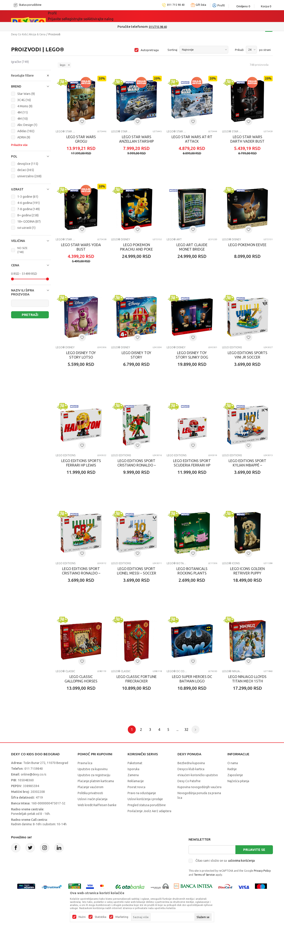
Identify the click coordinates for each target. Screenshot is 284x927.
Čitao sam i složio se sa (225, 860)
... (177, 730)
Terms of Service (204, 874)
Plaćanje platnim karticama (96, 781)
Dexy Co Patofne (189, 781)
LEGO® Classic (65, 671)
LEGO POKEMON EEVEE (247, 245)
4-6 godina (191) (28, 203)
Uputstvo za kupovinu (93, 769)
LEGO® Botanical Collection (177, 563)
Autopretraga (150, 50)
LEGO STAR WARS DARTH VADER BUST (247, 139)
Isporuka (133, 769)
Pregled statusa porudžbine (147, 805)
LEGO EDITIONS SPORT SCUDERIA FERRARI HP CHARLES (192, 465)
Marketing (121, 917)
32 (186, 730)
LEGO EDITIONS (232, 347)
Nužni (82, 917)
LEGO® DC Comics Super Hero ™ (177, 671)
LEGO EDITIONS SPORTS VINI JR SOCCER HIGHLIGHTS (247, 357)
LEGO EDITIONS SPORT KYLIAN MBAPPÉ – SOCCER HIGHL (247, 465)
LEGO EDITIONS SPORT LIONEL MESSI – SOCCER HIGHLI (136, 573)
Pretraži (30, 315)
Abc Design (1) (27, 125)
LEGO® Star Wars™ (66, 131)
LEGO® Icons (231, 563)
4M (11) (22, 112)
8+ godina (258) (28, 215)
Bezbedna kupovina (191, 763)
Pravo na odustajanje (142, 793)
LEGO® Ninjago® (232, 671)
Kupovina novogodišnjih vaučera (199, 787)
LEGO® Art (174, 239)
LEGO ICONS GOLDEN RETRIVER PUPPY (247, 571)
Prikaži (239, 49)
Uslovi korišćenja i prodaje (145, 799)
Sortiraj (172, 49)
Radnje (232, 769)
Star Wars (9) (26, 94)
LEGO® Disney (120, 239)
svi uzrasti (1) (26, 227)
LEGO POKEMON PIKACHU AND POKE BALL (136, 249)
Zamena (133, 775)
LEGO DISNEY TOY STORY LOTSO (81, 355)
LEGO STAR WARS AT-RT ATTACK (192, 139)
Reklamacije (136, 781)
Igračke (20, 61)
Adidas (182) (25, 131)
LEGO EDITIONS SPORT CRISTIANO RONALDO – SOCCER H (81, 573)
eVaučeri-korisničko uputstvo (198, 775)
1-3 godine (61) (27, 196)
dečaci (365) (25, 170)
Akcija (86, 16)
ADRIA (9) (23, 137)
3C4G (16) (24, 100)
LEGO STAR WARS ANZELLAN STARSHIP (136, 139)
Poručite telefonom (135, 26)
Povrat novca (136, 787)
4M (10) (22, 118)
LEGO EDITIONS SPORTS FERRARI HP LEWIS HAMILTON (81, 465)
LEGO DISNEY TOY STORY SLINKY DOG (192, 355)
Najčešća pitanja (238, 781)
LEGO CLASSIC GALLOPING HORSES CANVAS (81, 681)
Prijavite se (254, 849)
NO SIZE (22, 250)
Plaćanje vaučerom (90, 787)
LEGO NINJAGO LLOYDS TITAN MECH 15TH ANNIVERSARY (247, 681)
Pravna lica (85, 763)
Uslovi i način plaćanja (92, 799)
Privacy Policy (262, 870)
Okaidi (170, 16)
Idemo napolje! (111, 16)
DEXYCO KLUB (145, 16)
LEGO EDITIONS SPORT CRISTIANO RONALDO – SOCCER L (136, 465)
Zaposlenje (235, 775)
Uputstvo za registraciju (94, 775)
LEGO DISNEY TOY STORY (136, 355)
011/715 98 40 (161, 26)
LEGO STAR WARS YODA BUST (81, 247)
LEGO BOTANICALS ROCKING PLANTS (191, 571)
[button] (31, 76)
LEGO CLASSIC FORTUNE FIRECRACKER (136, 679)
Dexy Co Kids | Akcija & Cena (28, 34)
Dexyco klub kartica (191, 769)
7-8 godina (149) (28, 209)
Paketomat (135, 763)
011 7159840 (33, 768)
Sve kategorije (63, 16)
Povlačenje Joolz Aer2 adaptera (149, 811)
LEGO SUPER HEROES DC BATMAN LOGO (192, 679)
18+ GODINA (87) (29, 221)
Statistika (100, 917)
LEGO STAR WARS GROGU (81, 139)
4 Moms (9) (24, 106)
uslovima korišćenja (241, 860)
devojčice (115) (27, 163)
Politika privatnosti (90, 793)
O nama (232, 763)
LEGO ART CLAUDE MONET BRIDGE (191, 247)
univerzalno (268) (29, 176)
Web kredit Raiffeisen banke (97, 805)
